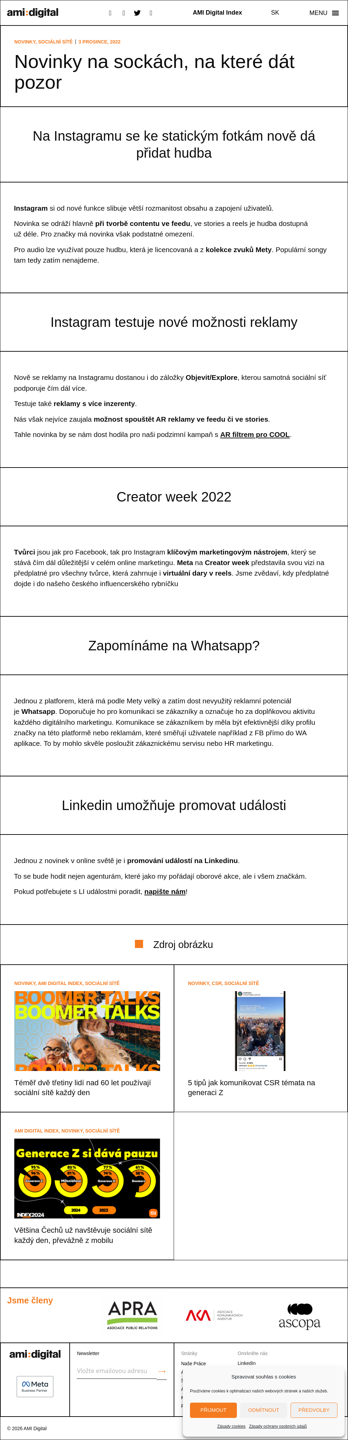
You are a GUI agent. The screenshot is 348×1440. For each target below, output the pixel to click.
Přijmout (214, 1410)
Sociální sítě (55, 42)
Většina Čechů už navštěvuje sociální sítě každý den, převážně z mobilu (83, 1235)
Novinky (24, 42)
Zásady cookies (231, 1426)
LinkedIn (247, 1363)
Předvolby (314, 1410)
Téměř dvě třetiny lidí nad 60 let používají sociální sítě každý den (82, 1087)
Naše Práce (193, 1363)
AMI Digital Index (60, 983)
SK (275, 12)
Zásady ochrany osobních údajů (278, 1426)
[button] (324, 12)
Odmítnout (263, 1410)
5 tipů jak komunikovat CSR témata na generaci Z (251, 1087)
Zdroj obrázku (183, 944)
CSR (217, 983)
